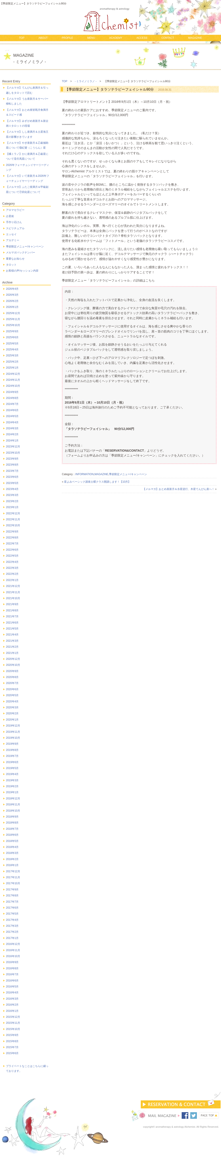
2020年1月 (12, 719)
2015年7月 (12, 1047)
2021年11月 (13, 592)
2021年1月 (12, 653)
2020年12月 (13, 659)
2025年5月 (12, 343)
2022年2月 (12, 573)
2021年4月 (12, 634)
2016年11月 (13, 950)
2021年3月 (12, 640)
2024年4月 (12, 422)
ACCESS (141, 37)
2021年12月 (13, 586)
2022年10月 (13, 525)
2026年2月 (12, 301)
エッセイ (11, 234)
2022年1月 (12, 580)
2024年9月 (12, 392)
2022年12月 (13, 513)
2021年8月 (12, 610)
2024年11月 (13, 379)
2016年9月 (12, 962)
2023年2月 (12, 501)
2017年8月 (12, 895)
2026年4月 (12, 288)
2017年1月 (12, 938)
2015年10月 (13, 1029)
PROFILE (67, 37)
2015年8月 (12, 1041)
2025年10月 (13, 325)
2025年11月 (13, 319)
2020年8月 (12, 677)
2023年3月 (12, 495)
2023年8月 (12, 464)
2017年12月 (13, 871)
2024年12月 (13, 373)
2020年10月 (13, 664)
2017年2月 (12, 931)
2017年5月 (12, 913)
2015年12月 (13, 1016)
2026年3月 (12, 294)
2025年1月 (12, 367)
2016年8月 (12, 968)
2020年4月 (12, 701)
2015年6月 (12, 1053)
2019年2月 (12, 786)
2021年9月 (12, 604)
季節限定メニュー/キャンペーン (128, 474)
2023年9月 (12, 458)
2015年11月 (13, 1022)
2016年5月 (12, 986)
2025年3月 (12, 355)
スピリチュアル (15, 228)
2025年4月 (12, 349)
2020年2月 (12, 713)
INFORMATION (84, 474)
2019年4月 (12, 774)
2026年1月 (12, 307)
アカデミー (12, 240)
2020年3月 (12, 707)
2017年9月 (12, 889)
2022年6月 (12, 549)
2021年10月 (13, 598)
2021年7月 (12, 616)
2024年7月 (12, 404)
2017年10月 (13, 883)
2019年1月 (12, 792)
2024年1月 (12, 440)
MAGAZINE (195, 37)
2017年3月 (12, 925)
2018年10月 (13, 810)
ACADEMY (115, 37)
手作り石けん (14, 222)
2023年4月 (12, 489)
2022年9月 (12, 531)
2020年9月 (12, 671)
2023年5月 (12, 483)
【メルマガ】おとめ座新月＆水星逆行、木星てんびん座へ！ (178, 489)
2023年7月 (12, 470)
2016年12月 (13, 944)
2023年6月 (12, 476)
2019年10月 (13, 737)
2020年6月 (12, 689)
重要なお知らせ (15, 258)
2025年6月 (12, 337)
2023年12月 (13, 446)
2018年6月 (12, 834)
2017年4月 (12, 919)
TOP (21, 37)
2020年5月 (12, 695)
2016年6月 (12, 980)
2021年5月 (12, 628)
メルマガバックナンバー (20, 252)
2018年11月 (13, 804)
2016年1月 (12, 1010)
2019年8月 (12, 750)
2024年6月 (12, 410)
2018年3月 (12, 853)
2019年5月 (12, 768)
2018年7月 (12, 828)
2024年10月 (13, 385)
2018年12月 (13, 798)
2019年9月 (12, 743)
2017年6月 (12, 907)
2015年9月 (12, 1035)
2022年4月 (12, 561)
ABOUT (43, 37)
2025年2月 (12, 361)
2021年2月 (12, 646)
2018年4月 (12, 847)
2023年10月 (13, 452)
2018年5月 (12, 841)
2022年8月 (12, 537)
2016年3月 (12, 998)
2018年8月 (12, 822)
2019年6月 (12, 762)
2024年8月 (12, 398)
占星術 (10, 216)
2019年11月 (13, 731)
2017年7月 (12, 901)
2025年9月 (12, 331)
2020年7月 (12, 683)
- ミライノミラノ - (86, 81)
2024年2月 (12, 434)
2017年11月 (13, 877)
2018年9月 (12, 816)
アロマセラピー (15, 210)
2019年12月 (13, 725)
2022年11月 (13, 519)
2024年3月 (12, 428)
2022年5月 (12, 555)
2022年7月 (12, 543)
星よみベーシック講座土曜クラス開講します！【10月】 (97, 481)
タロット (11, 264)
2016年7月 (12, 974)
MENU (91, 37)
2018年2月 (12, 859)
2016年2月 (12, 1004)
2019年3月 (12, 780)
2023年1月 (12, 507)
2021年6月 (12, 622)
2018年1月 (12, 865)
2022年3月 (12, 567)
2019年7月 (12, 756)
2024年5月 (12, 416)
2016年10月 (13, 956)
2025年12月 (13, 313)
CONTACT (167, 37)
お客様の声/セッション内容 (22, 270)
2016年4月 (12, 992)
